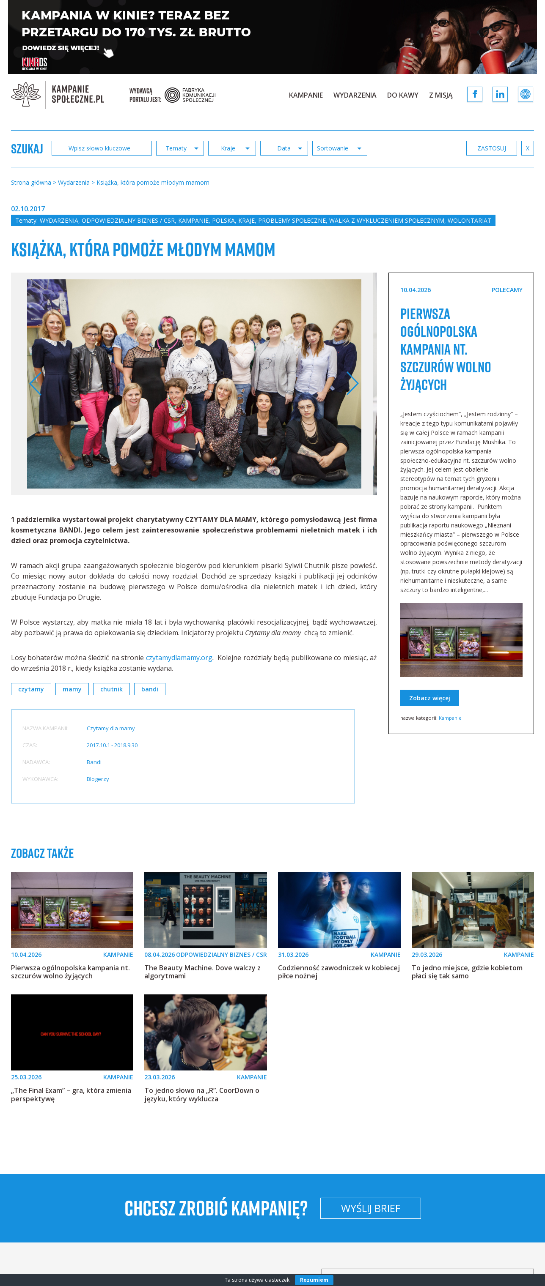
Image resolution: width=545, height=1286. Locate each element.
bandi (149, 689)
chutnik (111, 689)
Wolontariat (469, 220)
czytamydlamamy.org (179, 657)
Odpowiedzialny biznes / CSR (128, 220)
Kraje (246, 220)
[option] (194, 384)
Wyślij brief (370, 1208)
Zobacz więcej (429, 698)
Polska (223, 220)
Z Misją (441, 95)
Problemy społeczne (292, 220)
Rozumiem (314, 1279)
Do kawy (402, 95)
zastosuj (491, 148)
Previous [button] (35, 384)
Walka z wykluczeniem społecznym (386, 220)
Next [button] (352, 384)
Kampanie (306, 95)
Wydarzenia (355, 95)
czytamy (31, 689)
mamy (72, 689)
